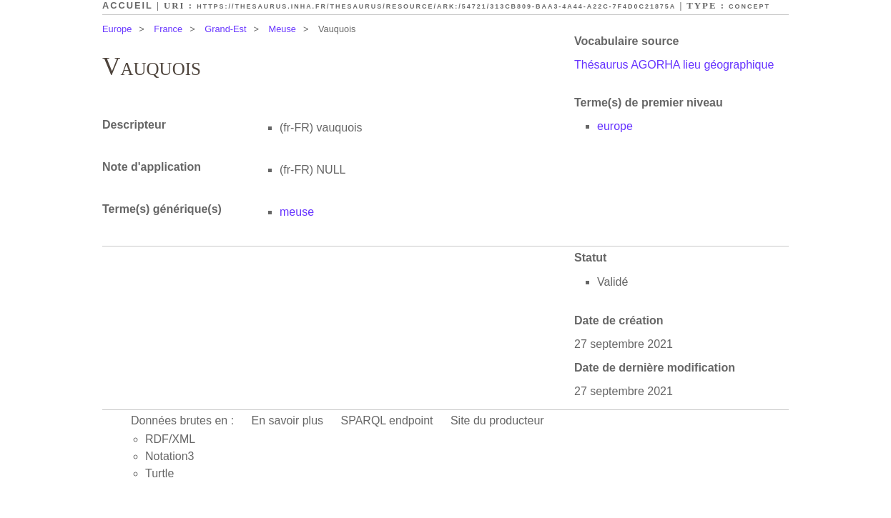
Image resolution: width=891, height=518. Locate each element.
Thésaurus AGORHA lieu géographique (674, 65)
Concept (749, 6)
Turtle (159, 473)
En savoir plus (288, 420)
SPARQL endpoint (387, 420)
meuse (297, 212)
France (168, 29)
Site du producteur (497, 420)
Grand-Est (225, 29)
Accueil (127, 5)
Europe (117, 29)
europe (615, 126)
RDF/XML (170, 439)
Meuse (282, 29)
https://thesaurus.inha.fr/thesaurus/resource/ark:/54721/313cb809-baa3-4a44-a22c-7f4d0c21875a (436, 6)
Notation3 (170, 456)
